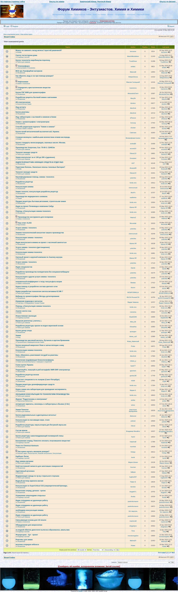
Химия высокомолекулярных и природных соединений (34, 362)
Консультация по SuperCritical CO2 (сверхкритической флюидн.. (42, 486)
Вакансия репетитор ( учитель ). (29, 321)
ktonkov (133, 103)
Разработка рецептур (24, 182)
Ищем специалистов (24, 267)
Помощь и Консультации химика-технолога (33, 211)
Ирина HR (133, 207)
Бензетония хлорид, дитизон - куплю (31, 491)
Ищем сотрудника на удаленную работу (32, 500)
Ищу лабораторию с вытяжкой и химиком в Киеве (36, 117)
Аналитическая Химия (24, 104)
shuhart (133, 128)
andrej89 (133, 143)
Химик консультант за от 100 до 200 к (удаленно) (35, 157)
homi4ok (133, 446)
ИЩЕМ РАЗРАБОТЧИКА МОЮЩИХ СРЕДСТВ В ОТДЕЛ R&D (39, 162)
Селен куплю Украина (24, 365)
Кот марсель (133, 511)
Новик (133, 545)
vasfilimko (133, 197)
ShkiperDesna (133, 77)
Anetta (133, 496)
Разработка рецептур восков (27, 375)
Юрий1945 (133, 317)
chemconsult (133, 187)
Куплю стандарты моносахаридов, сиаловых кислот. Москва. (41, 143)
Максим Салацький (133, 82)
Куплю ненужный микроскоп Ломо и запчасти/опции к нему (40, 345)
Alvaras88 (133, 168)
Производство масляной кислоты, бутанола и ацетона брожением (42, 340)
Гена (133, 531)
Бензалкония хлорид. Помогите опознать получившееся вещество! (43, 441)
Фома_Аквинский (133, 341)
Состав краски (21, 430)
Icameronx (133, 88)
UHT (133, 163)
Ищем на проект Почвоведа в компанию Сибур (35, 206)
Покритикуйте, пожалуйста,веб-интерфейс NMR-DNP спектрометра (43, 370)
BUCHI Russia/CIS (133, 297)
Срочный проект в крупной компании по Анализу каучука (39, 257)
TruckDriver (133, 61)
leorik (133, 457)
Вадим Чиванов (133, 302)
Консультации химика (24, 187)
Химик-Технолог (22, 410)
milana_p (133, 361)
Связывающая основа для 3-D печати (31, 520)
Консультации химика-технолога (29, 252)
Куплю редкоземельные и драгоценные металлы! (36, 415)
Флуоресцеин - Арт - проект (27, 535)
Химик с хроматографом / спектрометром (32, 122)
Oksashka (133, 326)
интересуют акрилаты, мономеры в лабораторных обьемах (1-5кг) (43, 404)
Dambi (133, 268)
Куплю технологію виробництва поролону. (33, 60)
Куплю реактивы (22, 112)
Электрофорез (24, 66)
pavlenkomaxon (133, 501)
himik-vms (133, 183)
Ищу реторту (21, 107)
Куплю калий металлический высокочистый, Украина (37, 132)
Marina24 (133, 540)
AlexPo (133, 192)
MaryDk (133, 98)
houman (133, 467)
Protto (133, 346)
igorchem (133, 371)
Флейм (19, 52)
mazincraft (133, 521)
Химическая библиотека (24, 401)
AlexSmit (133, 108)
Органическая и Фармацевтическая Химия (30, 342)
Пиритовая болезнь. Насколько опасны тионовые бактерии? (40, 167)
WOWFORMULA (133, 292)
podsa (133, 400)
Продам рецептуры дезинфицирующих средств (35, 384)
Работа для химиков (23, 62)
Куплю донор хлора (24, 331)
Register (14, 26)
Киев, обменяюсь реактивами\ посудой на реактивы (37, 355)
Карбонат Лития (22, 456)
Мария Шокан (133, 462)
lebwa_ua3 (133, 336)
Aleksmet (133, 416)
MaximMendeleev (133, 56)
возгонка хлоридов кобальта (27, 544)
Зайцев (133, 472)
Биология (20, 473)
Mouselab (133, 223)
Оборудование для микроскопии (29, 525)
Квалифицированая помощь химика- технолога (35, 177)
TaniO (133, 437)
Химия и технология (23, 83)
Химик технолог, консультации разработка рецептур (37, 192)
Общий (19, 198)
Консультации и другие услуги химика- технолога (36, 277)
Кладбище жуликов (23, 318)
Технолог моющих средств (26, 152)
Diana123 (133, 153)
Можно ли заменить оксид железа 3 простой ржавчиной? (39, 50)
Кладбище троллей (23, 57)
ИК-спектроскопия (23, 102)
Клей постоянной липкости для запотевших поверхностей (39, 466)
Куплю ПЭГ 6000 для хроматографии (30, 92)
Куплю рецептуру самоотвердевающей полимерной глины (40, 436)
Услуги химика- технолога (26, 228)
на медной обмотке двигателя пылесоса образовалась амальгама (42, 530)
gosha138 (133, 375)
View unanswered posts (11, 34)
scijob (133, 380)
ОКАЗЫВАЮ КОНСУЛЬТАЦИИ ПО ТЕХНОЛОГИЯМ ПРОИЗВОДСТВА (42, 394)
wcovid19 (133, 148)
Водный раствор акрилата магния (29, 481)
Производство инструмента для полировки (35, 217)
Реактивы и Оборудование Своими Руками (30, 303)
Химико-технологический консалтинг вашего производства (40, 233)
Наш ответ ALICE (25, 223)
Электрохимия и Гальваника (26, 68)
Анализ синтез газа (23, 311)
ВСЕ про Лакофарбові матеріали (29, 71)
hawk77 (133, 366)
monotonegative (133, 536)
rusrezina (133, 312)
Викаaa (133, 282)
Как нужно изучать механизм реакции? (33, 451)
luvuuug (133, 123)
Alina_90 (133, 322)
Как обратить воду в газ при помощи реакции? (35, 76)
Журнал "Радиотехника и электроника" (31, 399)
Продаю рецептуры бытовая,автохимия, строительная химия (41, 201)
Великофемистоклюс (133, 138)
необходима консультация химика (29, 510)
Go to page (161, 552)
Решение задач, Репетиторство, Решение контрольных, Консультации (39, 453)
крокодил (133, 331)
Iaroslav (133, 487)
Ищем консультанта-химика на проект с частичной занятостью (41, 242)
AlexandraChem (133, 93)
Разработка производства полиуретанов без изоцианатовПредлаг (42, 272)
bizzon (133, 287)
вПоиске (133, 118)
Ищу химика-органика (24, 461)
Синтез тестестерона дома (26, 55)
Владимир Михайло (133, 431)
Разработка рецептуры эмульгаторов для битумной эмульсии (41, 425)
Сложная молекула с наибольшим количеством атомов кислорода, (43, 137)
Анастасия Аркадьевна (133, 410)
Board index (9, 37)
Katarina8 (133, 442)
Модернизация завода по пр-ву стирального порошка (37, 476)
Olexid (133, 426)
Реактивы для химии (24, 540)
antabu (133, 66)
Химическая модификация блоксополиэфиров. (35, 360)
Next (173, 552)
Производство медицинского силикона (31, 196)
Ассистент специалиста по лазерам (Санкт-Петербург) (38, 380)
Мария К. (133, 390)
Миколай (133, 72)
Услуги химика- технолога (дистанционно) (33, 247)
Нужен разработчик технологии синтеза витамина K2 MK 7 (39, 291)
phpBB (80, 591)
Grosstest (133, 158)
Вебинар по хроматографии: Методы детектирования (37, 296)
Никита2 (133, 217)
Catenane (133, 132)
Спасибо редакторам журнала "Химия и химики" (35, 127)
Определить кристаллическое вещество (34, 88)
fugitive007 (133, 477)
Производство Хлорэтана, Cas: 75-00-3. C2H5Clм (35, 148)
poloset (133, 421)
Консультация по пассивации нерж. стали (32, 420)
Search (171, 26)
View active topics (26, 34)
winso (133, 405)
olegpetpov (133, 526)
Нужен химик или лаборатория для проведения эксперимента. (41, 389)
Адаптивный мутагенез (25, 471)
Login (6, 26)
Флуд (19, 337)
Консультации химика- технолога (29, 238)
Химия (18, 335)
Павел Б (133, 482)
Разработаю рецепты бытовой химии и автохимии (36, 97)
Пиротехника (21, 224)
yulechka (133, 178)
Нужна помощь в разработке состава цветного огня (37, 287)
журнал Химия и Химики (25, 128)
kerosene (133, 51)
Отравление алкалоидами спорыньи (30, 496)
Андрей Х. (133, 491)
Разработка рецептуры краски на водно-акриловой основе (39, 326)
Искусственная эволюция (26, 316)
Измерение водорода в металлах (29, 301)
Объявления (21, 73)
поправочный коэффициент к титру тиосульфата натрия (39, 282)
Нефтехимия (23, 82)
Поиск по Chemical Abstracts (27, 446)
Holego (133, 452)
